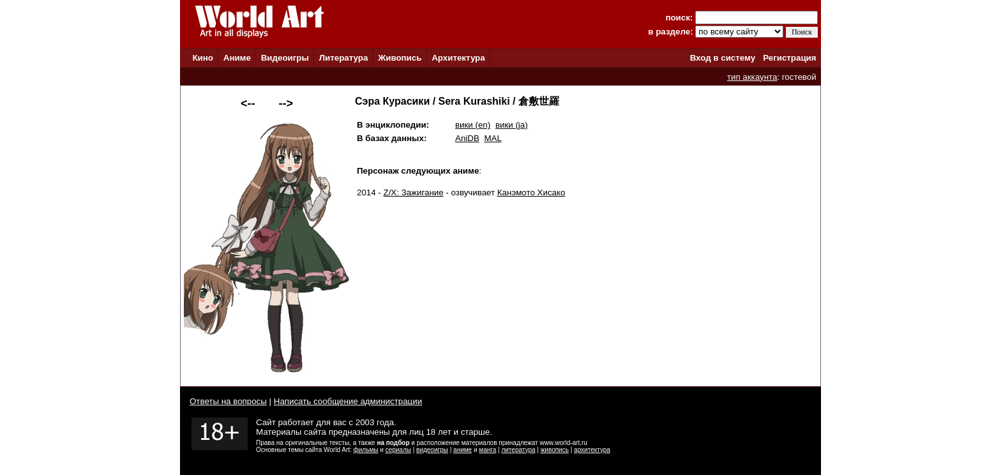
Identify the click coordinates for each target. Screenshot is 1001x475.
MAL (492, 138)
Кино (202, 58)
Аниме (237, 58)
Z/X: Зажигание (414, 192)
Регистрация (789, 58)
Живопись (399, 58)
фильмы (366, 449)
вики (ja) (511, 125)
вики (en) (472, 125)
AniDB (467, 138)
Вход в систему (722, 58)
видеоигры (432, 449)
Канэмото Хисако (531, 192)
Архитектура (458, 58)
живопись (555, 449)
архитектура (592, 449)
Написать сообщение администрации (348, 401)
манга (487, 449)
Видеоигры (285, 58)
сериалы (398, 449)
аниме (462, 449)
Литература (343, 58)
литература (518, 449)
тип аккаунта (752, 77)
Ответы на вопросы (228, 401)
